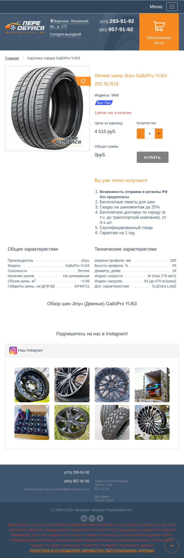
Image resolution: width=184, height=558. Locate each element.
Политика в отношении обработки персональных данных (92, 550)
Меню (156, 6)
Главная (12, 58)
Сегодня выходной (65, 34)
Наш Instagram (30, 350)
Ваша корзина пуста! (159, 32)
